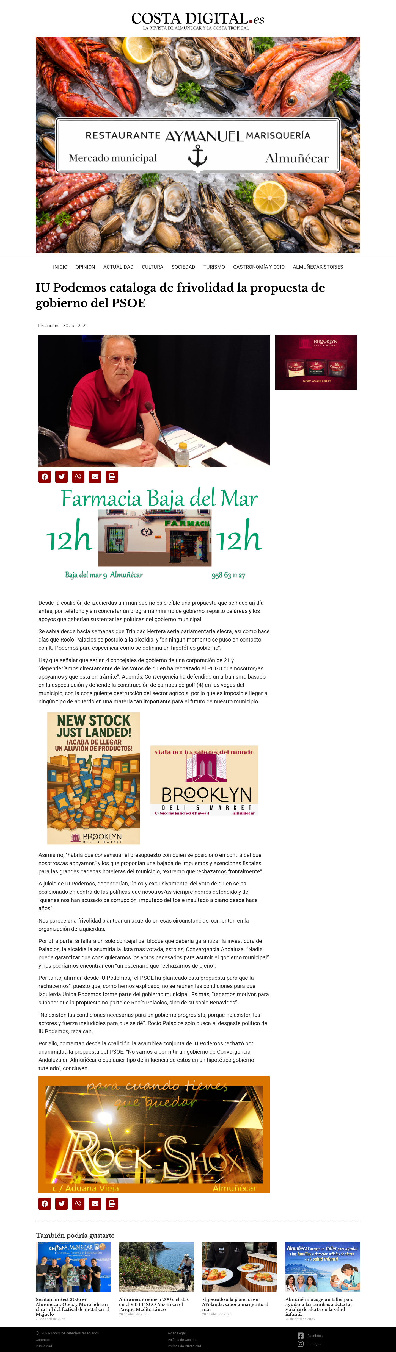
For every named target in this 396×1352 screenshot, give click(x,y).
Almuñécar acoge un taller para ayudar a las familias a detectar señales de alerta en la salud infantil (319, 1307)
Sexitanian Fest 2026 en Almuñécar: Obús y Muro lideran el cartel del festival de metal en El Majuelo (72, 1307)
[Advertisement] (316, 480)
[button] (44, 477)
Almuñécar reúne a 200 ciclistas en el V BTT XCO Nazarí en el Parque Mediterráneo (154, 1304)
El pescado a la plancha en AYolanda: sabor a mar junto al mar (235, 1304)
